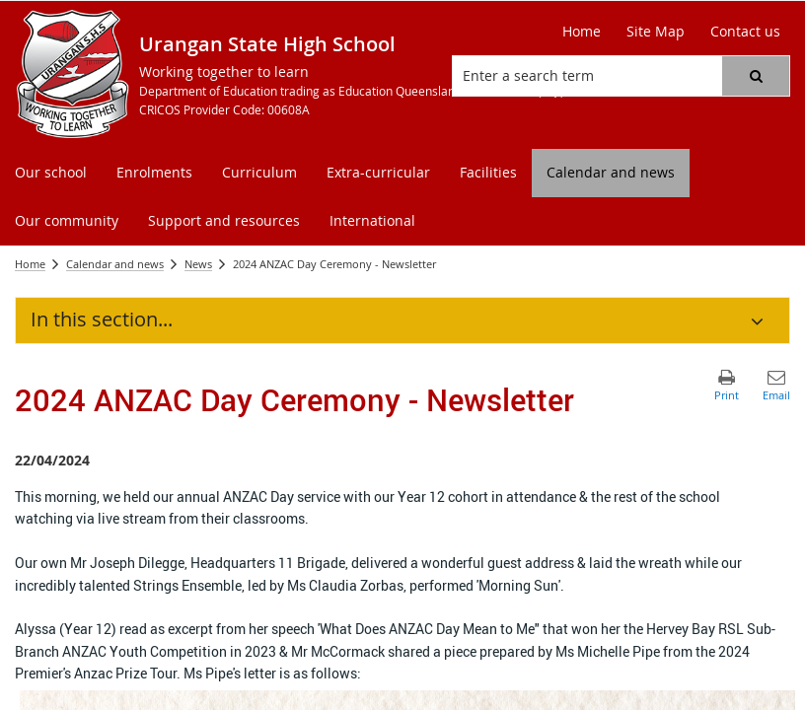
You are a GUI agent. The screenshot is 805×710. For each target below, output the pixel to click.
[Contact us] (745, 31)
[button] (755, 76)
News (198, 263)
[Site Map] (656, 31)
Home (30, 263)
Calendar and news (115, 263)
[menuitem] (51, 173)
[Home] (581, 31)
